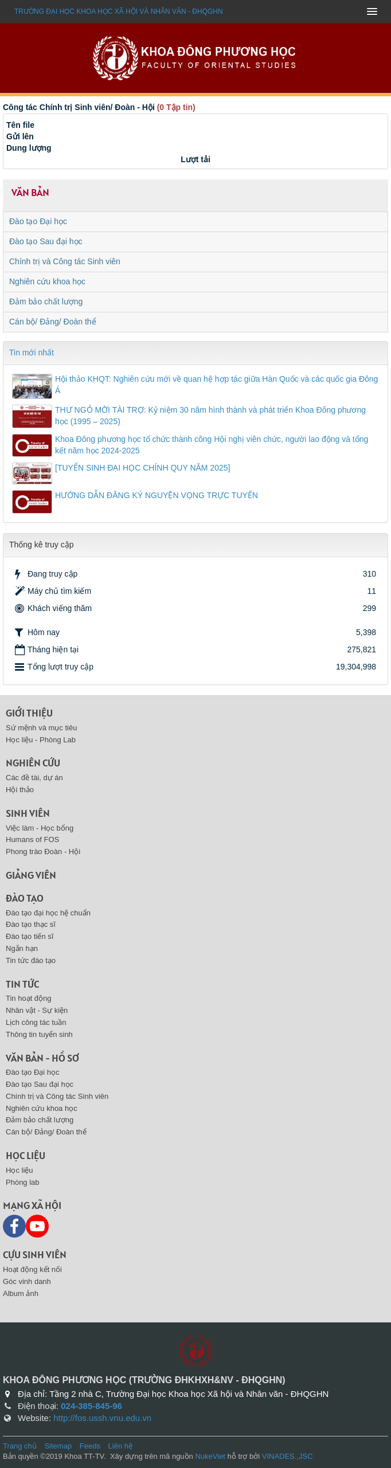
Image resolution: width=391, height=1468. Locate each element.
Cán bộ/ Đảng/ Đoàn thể (52, 321)
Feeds (90, 1446)
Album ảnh (20, 1293)
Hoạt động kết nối (32, 1269)
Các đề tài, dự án (34, 777)
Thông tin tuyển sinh (39, 1034)
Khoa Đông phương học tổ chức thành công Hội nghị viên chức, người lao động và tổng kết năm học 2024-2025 (211, 444)
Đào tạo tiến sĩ (29, 936)
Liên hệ (120, 1446)
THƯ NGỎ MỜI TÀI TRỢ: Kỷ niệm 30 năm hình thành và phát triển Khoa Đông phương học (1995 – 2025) (210, 415)
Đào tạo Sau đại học (46, 241)
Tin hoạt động (29, 998)
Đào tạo (25, 898)
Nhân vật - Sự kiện (37, 1010)
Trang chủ (20, 1446)
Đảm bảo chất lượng (46, 301)
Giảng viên (31, 875)
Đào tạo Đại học (38, 221)
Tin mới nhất (31, 352)
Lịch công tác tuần (36, 1022)
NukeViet (210, 1456)
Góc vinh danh (27, 1281)
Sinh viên (28, 813)
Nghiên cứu (33, 762)
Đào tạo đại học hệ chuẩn (48, 913)
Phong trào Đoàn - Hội (43, 851)
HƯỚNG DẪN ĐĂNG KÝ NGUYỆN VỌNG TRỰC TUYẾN (156, 495)
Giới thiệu (29, 712)
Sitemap (58, 1446)
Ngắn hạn (22, 948)
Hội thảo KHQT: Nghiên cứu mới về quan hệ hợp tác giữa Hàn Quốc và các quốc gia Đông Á (216, 384)
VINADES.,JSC (287, 1456)
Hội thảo (20, 789)
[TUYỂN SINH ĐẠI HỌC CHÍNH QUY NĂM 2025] (142, 467)
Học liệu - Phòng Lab (41, 739)
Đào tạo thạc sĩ (31, 924)
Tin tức (22, 984)
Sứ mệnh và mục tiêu (41, 727)
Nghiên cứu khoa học (47, 281)
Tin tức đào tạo (31, 960)
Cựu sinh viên (35, 1254)
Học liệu (25, 1155)
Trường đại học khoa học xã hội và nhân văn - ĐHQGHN (118, 11)
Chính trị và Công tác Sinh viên (64, 261)
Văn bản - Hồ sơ (42, 1057)
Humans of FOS (32, 839)
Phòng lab (23, 1182)
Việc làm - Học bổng (39, 828)
